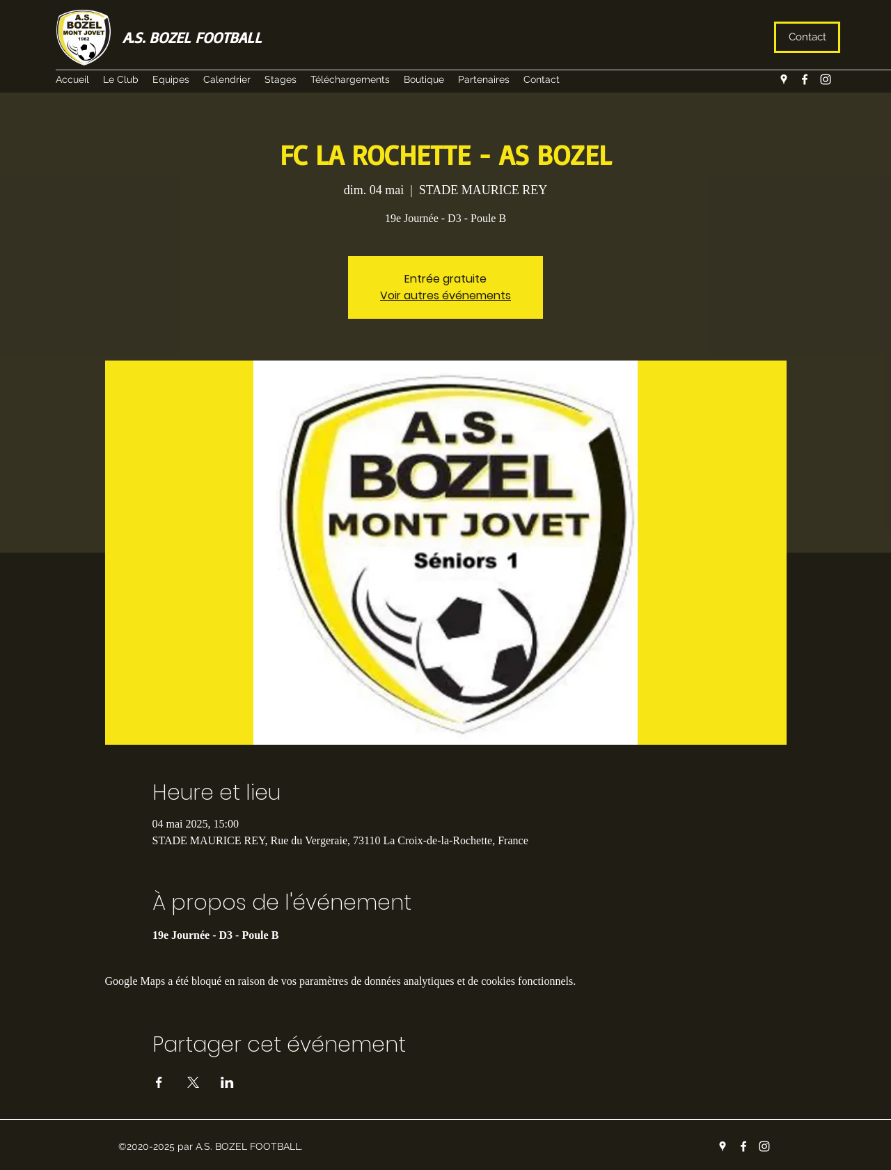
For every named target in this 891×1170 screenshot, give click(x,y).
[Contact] (807, 37)
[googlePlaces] (784, 79)
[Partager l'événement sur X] (193, 1082)
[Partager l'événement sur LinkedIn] (227, 1082)
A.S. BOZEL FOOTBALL (192, 37)
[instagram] (826, 79)
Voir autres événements (445, 295)
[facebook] (805, 79)
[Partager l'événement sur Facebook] (159, 1082)
